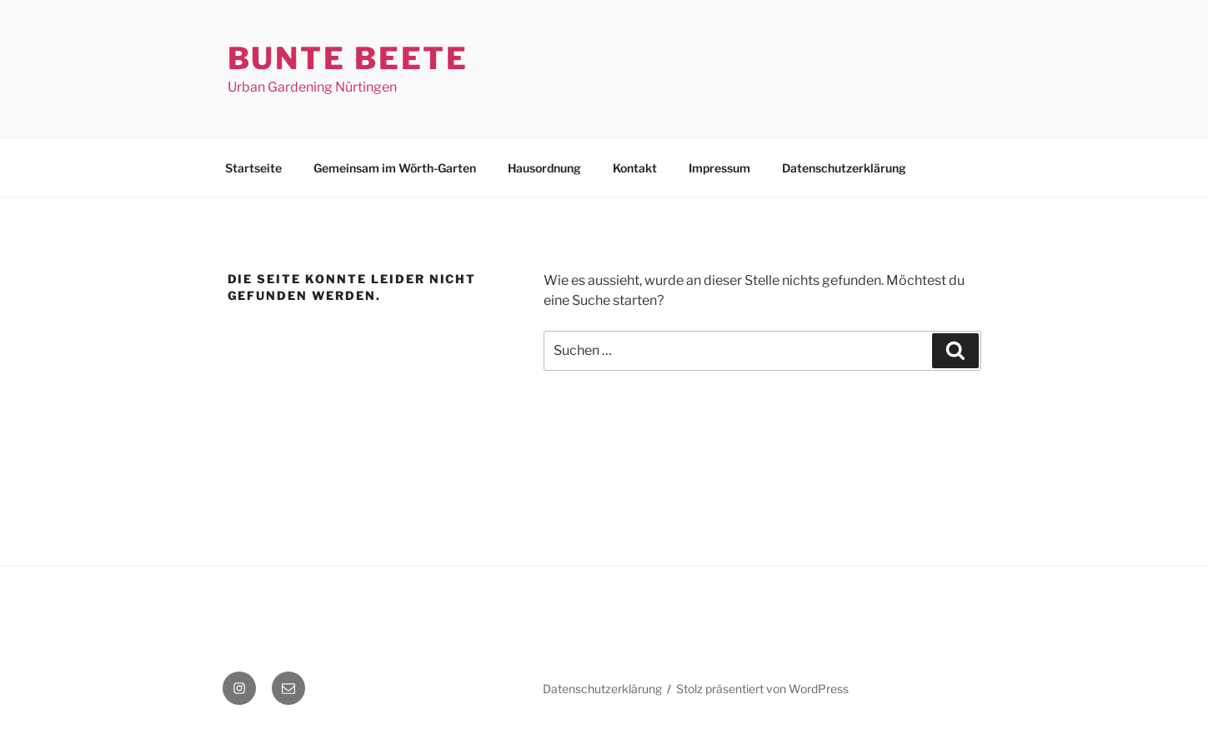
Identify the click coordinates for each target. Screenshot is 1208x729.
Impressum (719, 168)
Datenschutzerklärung (844, 168)
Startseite (253, 168)
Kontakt (635, 168)
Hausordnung (544, 168)
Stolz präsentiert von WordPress (762, 689)
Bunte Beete (348, 58)
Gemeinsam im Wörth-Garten (394, 168)
